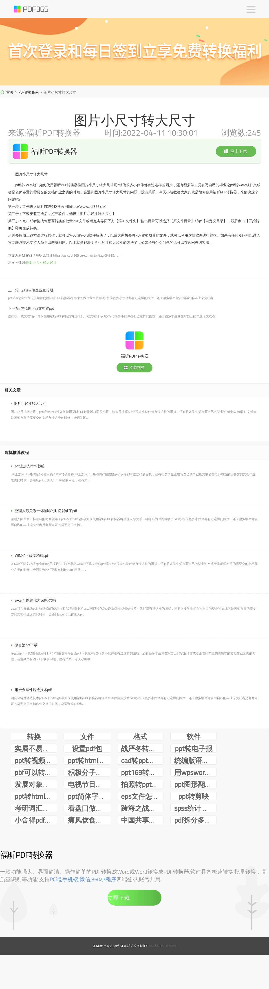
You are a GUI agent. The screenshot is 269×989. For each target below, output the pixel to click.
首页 (9, 92)
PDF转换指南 (28, 92)
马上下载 (235, 151)
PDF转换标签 (169, 981)
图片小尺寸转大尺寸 (41, 262)
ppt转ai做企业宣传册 (36, 290)
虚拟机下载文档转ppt (37, 308)
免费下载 (133, 367)
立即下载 (119, 933)
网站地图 (153, 981)
